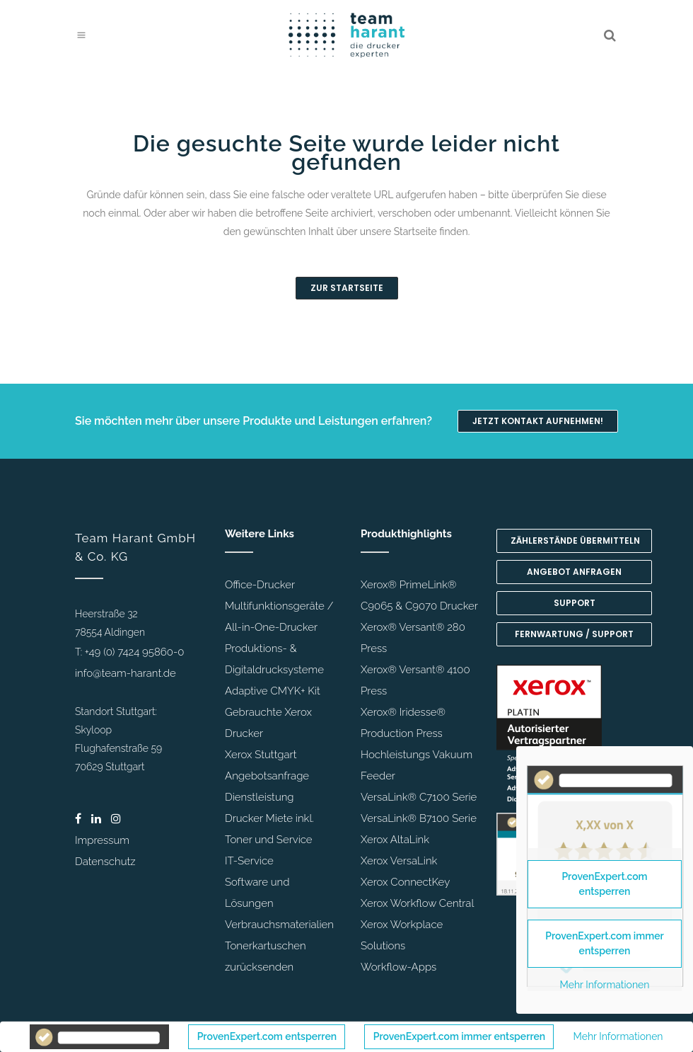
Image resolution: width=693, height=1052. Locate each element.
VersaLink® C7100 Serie (419, 797)
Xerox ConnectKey (405, 882)
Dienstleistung (259, 797)
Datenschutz (105, 861)
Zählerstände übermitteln (575, 540)
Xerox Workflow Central (417, 903)
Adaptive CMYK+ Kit (272, 691)
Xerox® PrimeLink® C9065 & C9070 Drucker (419, 595)
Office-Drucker (260, 584)
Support (574, 603)
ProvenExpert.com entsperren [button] (267, 1036)
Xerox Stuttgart (260, 754)
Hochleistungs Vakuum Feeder (416, 765)
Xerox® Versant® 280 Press (413, 638)
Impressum (102, 840)
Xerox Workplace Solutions (402, 935)
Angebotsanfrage (267, 776)
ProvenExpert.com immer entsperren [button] (459, 1036)
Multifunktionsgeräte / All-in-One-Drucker (279, 617)
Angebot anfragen (574, 572)
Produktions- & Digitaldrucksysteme (274, 659)
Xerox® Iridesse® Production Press (403, 723)
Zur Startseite (346, 288)
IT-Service (249, 860)
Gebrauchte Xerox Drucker (268, 723)
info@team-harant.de (125, 673)
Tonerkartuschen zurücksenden (265, 956)
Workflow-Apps (398, 967)
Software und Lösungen (257, 893)
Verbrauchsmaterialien (279, 924)
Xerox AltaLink (395, 839)
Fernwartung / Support (574, 634)
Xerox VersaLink (399, 860)
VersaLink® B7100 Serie (419, 818)
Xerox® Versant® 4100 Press (415, 680)
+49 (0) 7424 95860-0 (135, 652)
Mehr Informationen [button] (618, 1036)
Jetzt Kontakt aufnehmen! (537, 421)
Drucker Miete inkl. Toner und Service (269, 829)
